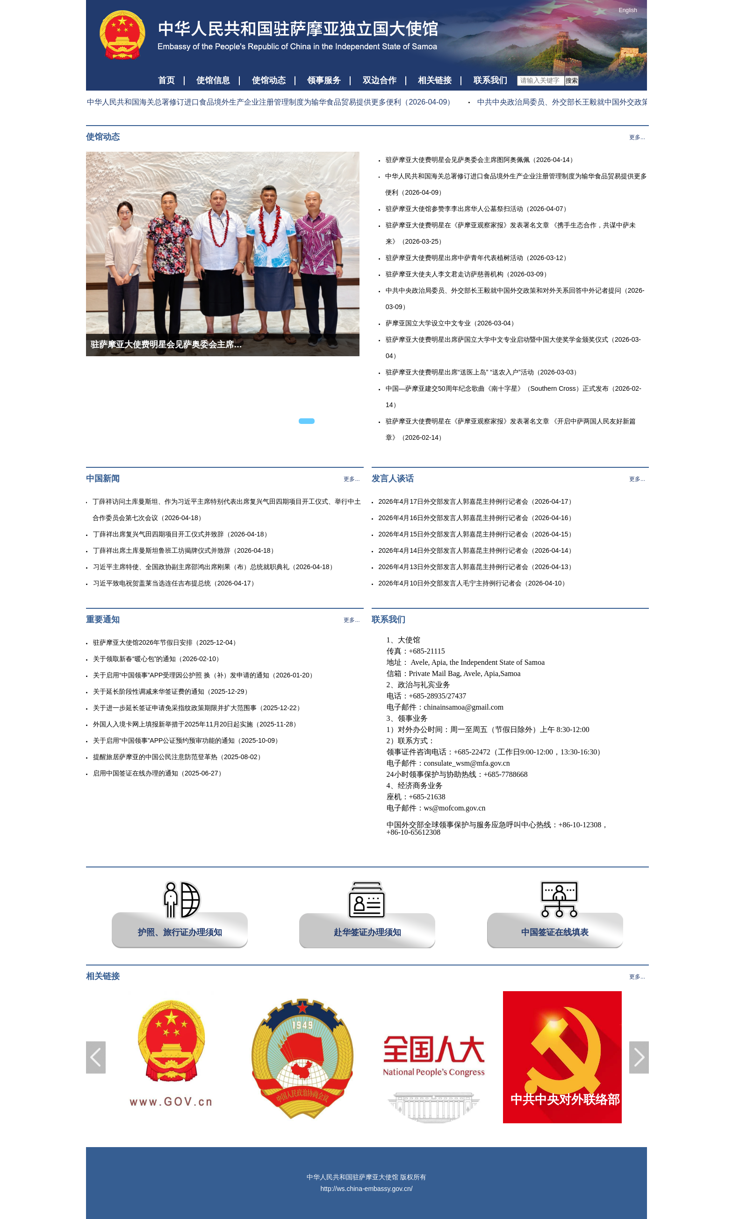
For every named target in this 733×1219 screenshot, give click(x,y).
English (628, 10)
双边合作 (379, 80)
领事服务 (324, 80)
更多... (637, 137)
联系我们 (490, 80)
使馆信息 (213, 80)
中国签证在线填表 (555, 932)
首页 (166, 80)
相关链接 (435, 80)
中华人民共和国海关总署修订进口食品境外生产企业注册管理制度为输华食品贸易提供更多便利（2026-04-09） (267, 102)
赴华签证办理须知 (367, 932)
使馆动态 (269, 80)
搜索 (572, 80)
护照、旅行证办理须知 (180, 932)
